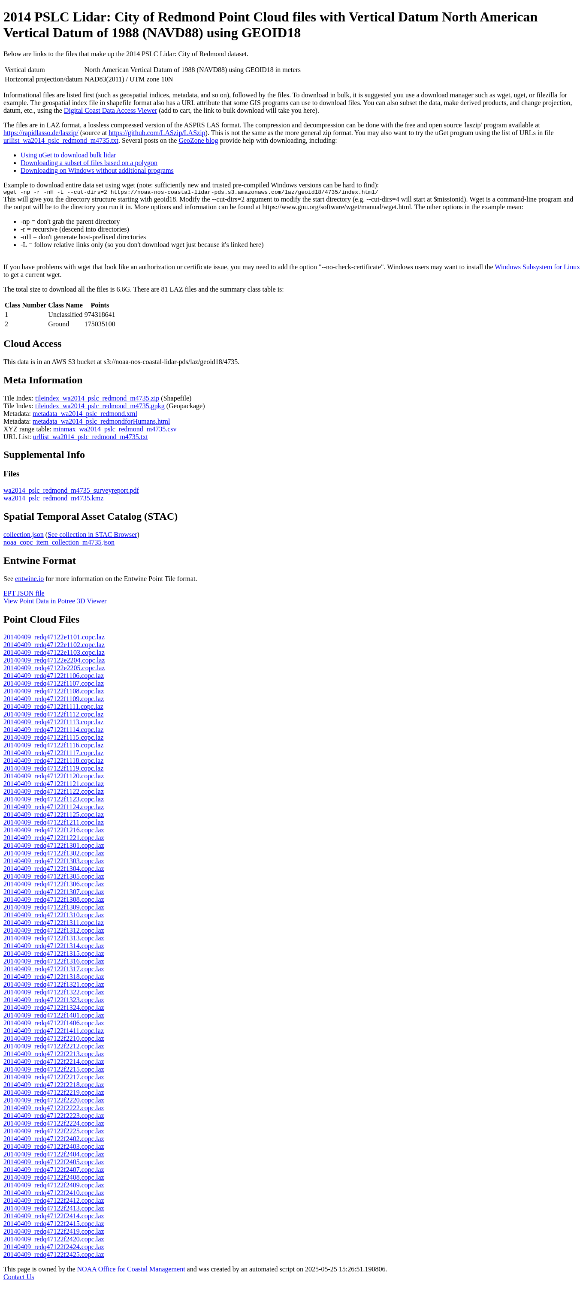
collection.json (23, 535)
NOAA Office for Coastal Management (131, 1270)
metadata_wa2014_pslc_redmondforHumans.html (101, 422)
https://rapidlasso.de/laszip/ (41, 132)
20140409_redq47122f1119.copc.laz (53, 769)
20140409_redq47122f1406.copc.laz (53, 1024)
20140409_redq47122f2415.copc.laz (53, 1225)
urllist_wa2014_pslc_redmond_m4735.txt (60, 140)
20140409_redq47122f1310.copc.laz (53, 916)
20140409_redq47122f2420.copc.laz (53, 1240)
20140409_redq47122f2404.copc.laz (53, 1155)
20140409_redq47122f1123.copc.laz (53, 800)
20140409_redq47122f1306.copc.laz (53, 885)
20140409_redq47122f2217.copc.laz (53, 1078)
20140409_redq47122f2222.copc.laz (53, 1109)
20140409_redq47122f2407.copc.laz (53, 1171)
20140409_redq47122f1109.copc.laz (53, 700)
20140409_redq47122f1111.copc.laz (53, 707)
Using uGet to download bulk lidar (68, 155)
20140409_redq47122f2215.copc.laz (53, 1070)
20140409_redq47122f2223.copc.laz (53, 1116)
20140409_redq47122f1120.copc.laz (53, 777)
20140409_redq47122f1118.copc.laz (53, 761)
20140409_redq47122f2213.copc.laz (53, 1055)
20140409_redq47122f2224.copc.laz (53, 1124)
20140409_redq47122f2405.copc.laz (53, 1163)
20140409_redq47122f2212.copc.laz (53, 1047)
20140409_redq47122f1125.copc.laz (53, 815)
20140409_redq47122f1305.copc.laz (53, 877)
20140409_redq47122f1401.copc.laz (53, 1016)
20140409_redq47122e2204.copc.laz (54, 661)
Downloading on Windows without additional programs (97, 170)
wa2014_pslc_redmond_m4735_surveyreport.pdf (71, 491)
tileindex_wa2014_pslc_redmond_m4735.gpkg (100, 407)
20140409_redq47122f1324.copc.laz (53, 1008)
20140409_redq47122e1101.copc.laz (54, 638)
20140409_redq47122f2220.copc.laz (53, 1101)
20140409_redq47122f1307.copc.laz (53, 893)
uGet (441, 132)
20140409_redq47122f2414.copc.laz (53, 1217)
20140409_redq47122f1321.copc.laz (53, 985)
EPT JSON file (24, 594)
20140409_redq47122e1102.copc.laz (54, 646)
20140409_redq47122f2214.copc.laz (53, 1062)
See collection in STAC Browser (92, 535)
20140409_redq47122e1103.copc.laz (54, 653)
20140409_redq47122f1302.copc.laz (53, 854)
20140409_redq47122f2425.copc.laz (53, 1255)
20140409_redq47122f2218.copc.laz (53, 1086)
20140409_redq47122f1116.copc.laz (53, 746)
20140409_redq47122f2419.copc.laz (53, 1232)
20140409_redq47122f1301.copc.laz (53, 846)
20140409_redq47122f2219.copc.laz (53, 1093)
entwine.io (29, 580)
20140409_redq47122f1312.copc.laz (53, 931)
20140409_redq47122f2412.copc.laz (53, 1201)
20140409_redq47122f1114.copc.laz (53, 731)
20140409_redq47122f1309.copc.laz (53, 908)
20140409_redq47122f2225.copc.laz (53, 1132)
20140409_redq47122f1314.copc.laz (53, 947)
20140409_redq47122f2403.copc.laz (53, 1147)
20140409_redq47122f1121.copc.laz (53, 785)
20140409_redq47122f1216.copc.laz (53, 831)
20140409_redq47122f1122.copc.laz (53, 792)
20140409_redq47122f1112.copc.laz (53, 715)
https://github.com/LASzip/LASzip (157, 132)
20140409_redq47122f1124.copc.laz (53, 808)
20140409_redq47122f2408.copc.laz (53, 1178)
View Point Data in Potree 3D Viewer (54, 602)
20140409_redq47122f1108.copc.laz (53, 692)
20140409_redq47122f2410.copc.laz (53, 1194)
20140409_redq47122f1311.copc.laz (53, 924)
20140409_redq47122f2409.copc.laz (53, 1186)
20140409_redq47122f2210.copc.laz (53, 1039)
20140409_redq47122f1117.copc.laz (53, 754)
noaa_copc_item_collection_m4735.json (59, 543)
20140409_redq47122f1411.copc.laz (53, 1032)
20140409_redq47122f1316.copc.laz (53, 962)
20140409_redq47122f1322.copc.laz (53, 993)
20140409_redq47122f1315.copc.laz (53, 954)
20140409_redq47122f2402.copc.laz (53, 1140)
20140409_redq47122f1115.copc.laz (53, 738)
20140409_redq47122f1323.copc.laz (53, 1001)
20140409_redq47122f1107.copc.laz (53, 684)
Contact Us (18, 1278)
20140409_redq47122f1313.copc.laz (53, 939)
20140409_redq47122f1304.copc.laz (53, 869)
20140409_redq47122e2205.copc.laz (54, 669)
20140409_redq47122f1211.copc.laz (53, 823)
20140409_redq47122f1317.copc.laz (53, 970)
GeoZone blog (198, 140)
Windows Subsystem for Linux (537, 268)
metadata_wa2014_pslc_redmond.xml (85, 415)
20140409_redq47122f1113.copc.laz (53, 723)
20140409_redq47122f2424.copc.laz (53, 1248)
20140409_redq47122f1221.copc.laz (53, 839)
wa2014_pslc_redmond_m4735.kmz (53, 499)
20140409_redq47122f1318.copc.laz (53, 978)
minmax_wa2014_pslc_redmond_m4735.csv (115, 430)
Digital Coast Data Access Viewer (110, 110)
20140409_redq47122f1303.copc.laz (53, 862)
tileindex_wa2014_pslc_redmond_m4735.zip (97, 399)
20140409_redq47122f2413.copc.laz (53, 1209)
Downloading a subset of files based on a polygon (89, 162)
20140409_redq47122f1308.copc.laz (53, 900)
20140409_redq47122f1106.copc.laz (53, 677)
